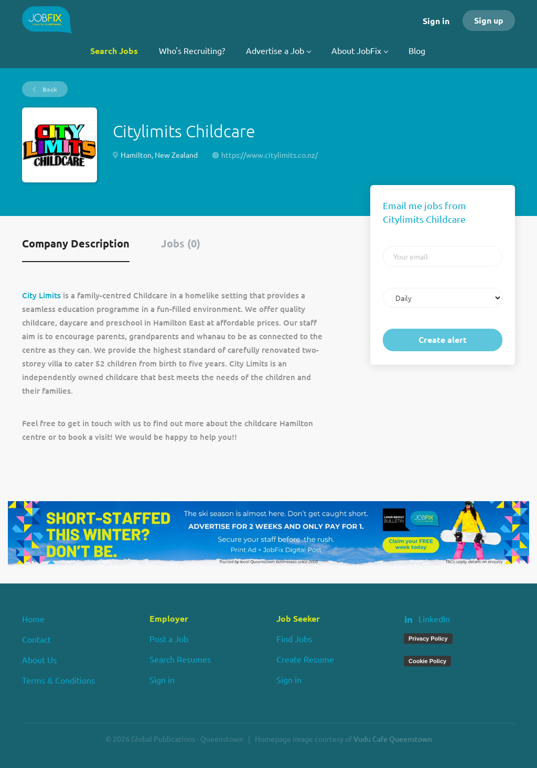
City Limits (41, 295)
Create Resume (305, 659)
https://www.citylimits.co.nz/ (269, 154)
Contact (36, 639)
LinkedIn (434, 618)
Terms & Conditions (58, 680)
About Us (39, 659)
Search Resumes (180, 659)
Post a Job (168, 638)
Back (49, 89)
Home (33, 618)
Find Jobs (294, 638)
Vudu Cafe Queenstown (392, 738)
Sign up (488, 20)
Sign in (436, 20)
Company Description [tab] (76, 243)
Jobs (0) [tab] (180, 243)
